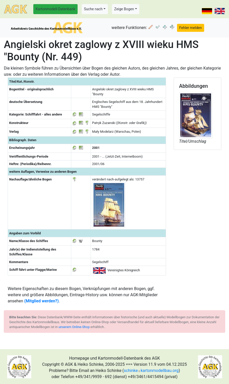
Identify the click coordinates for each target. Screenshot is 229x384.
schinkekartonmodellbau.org (151, 370)
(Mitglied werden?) (41, 301)
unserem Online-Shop (74, 327)
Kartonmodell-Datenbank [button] (55, 9)
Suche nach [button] (93, 9)
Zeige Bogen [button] (124, 9)
